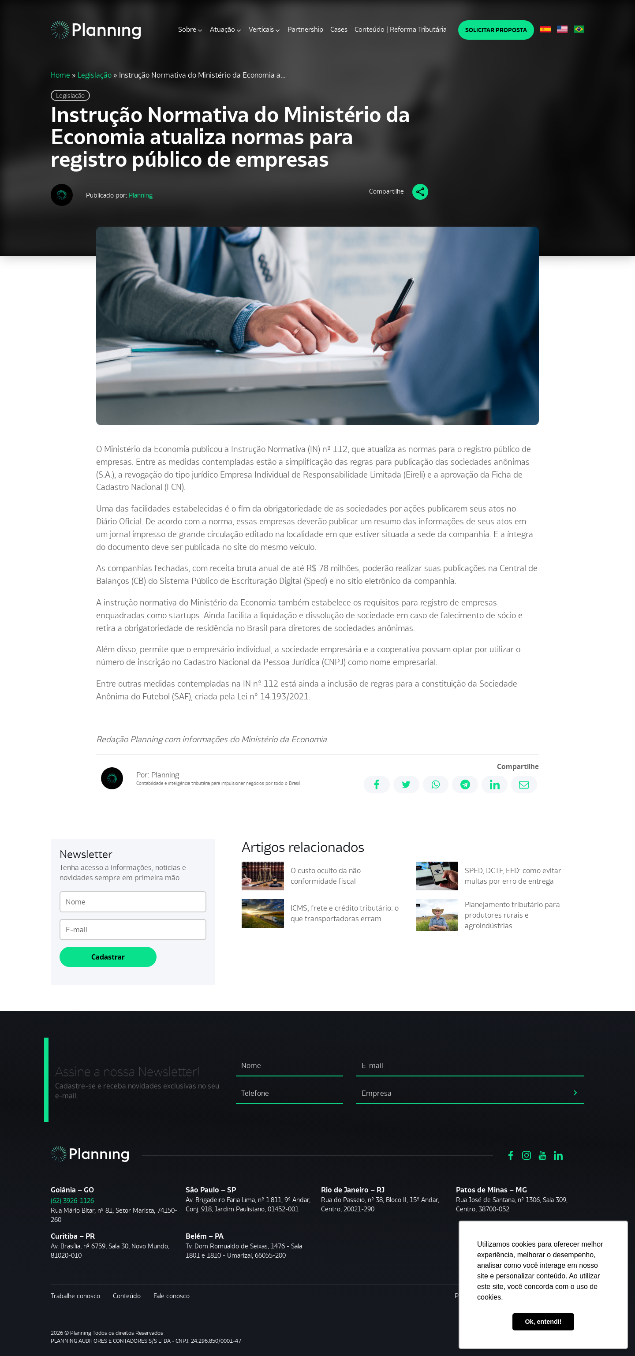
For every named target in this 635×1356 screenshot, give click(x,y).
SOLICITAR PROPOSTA (496, 30)
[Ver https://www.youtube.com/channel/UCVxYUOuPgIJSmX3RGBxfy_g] (542, 1154)
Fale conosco (171, 1296)
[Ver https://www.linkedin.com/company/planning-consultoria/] (558, 1154)
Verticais (261, 29)
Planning (141, 195)
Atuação (222, 29)
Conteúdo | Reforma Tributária (401, 29)
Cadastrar (108, 957)
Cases (338, 29)
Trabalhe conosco (75, 1296)
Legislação (95, 75)
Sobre (187, 29)
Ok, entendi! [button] (543, 1321)
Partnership (305, 29)
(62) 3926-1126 (72, 1200)
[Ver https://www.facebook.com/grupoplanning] (510, 1154)
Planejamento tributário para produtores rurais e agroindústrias (512, 915)
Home (60, 75)
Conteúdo (127, 1296)
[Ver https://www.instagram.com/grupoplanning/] (526, 1154)
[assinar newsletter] (575, 1092)
